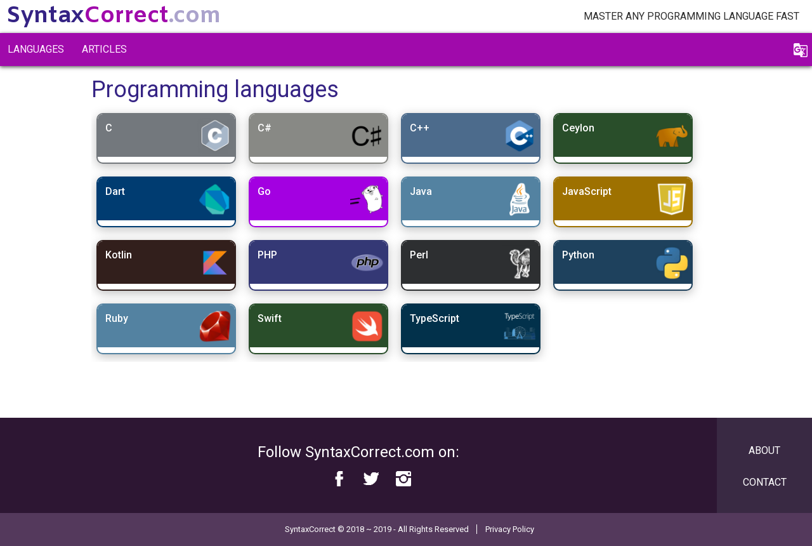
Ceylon (578, 128)
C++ (419, 128)
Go (264, 191)
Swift (270, 318)
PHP (267, 255)
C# (265, 128)
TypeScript (434, 318)
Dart (115, 191)
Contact (765, 482)
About (764, 450)
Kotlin (118, 255)
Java (421, 191)
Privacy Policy (509, 529)
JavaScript (587, 191)
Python (578, 255)
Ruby (116, 318)
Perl (419, 255)
